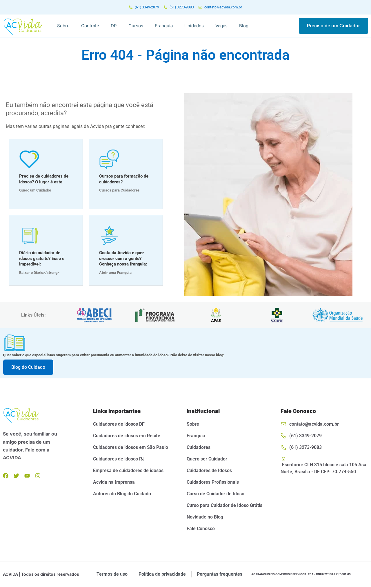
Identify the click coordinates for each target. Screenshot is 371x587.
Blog (243, 25)
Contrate (90, 25)
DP (114, 25)
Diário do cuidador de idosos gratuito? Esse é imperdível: (41, 258)
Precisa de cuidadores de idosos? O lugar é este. (43, 179)
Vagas (221, 25)
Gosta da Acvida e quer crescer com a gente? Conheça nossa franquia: (123, 258)
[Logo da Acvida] (23, 26)
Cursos (135, 25)
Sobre (63, 25)
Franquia (164, 25)
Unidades (194, 25)
